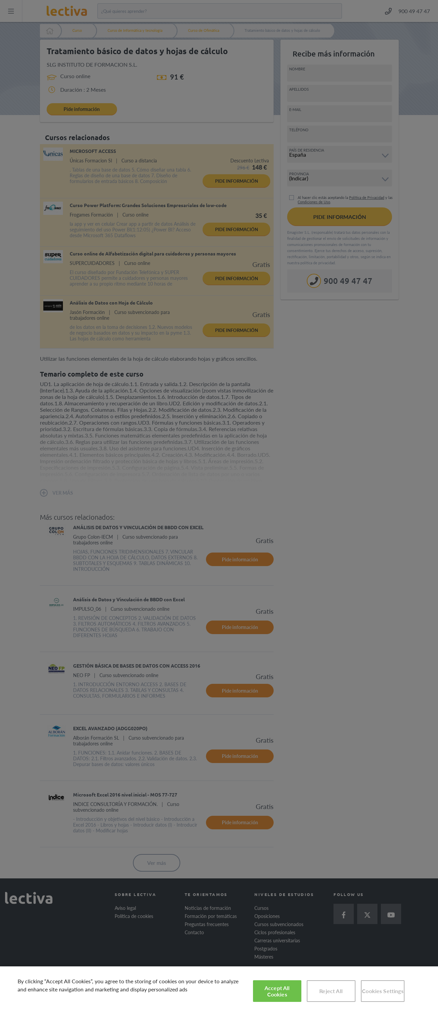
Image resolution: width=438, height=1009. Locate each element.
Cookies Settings (383, 991)
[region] (219, 987)
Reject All (331, 991)
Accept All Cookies (277, 991)
